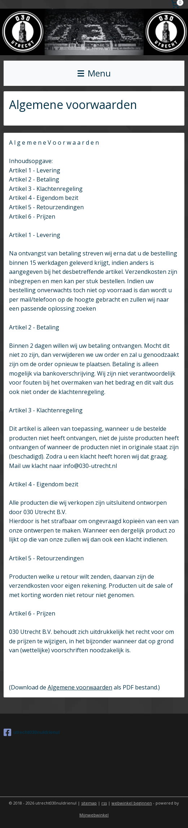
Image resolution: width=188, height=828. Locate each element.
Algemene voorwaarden (80, 687)
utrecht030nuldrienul (32, 732)
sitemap (89, 803)
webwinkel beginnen (132, 803)
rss (104, 803)
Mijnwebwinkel (94, 815)
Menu (94, 73)
